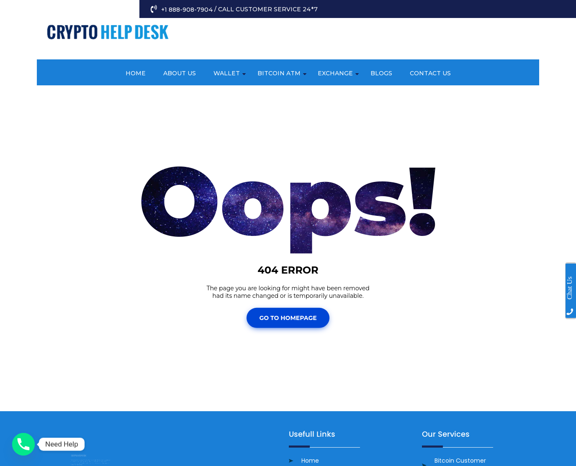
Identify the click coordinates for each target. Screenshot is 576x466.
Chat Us (569, 288)
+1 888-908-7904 (186, 9)
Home (136, 73)
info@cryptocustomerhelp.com (472, 54)
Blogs (381, 73)
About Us (179, 73)
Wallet (226, 73)
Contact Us (430, 73)
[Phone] (23, 444)
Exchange (335, 73)
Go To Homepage (287, 318)
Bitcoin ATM (279, 73)
